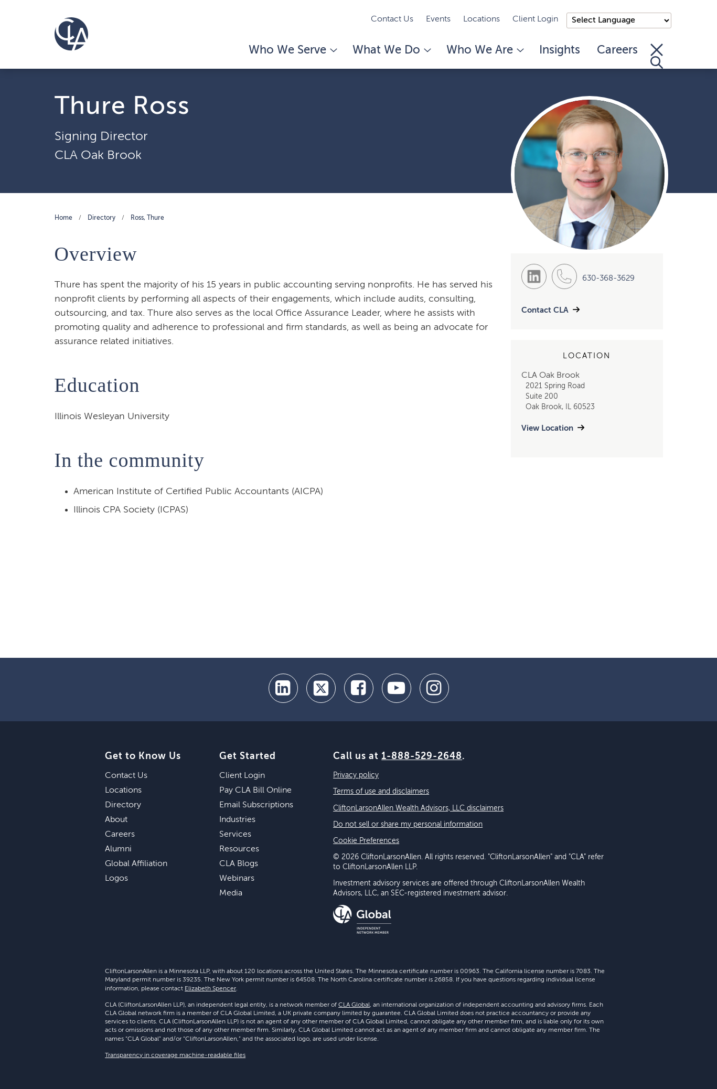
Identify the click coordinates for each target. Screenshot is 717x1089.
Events (438, 19)
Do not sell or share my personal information (408, 824)
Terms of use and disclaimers (381, 791)
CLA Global (354, 1005)
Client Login (535, 19)
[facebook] (358, 688)
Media (230, 893)
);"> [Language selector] (618, 20)
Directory (101, 218)
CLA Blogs (238, 864)
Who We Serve (292, 50)
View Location (547, 428)
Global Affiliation (136, 864)
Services (235, 834)
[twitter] (321, 688)
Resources (239, 849)
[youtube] (396, 688)
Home (63, 218)
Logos (116, 878)
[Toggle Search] (656, 56)
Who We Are (484, 50)
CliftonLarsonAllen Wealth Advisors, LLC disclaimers (418, 808)
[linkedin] (283, 688)
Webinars (236, 878)
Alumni (118, 849)
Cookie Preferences (366, 841)
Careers (617, 50)
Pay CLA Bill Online (255, 790)
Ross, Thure (147, 218)
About (116, 820)
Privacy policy (356, 775)
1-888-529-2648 (421, 756)
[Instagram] (434, 688)
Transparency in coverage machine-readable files (175, 1055)
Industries (237, 820)
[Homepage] (71, 34)
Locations (481, 19)
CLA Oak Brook (98, 155)
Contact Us (392, 19)
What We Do (391, 50)
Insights (559, 50)
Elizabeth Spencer (210, 989)
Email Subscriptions (256, 805)
